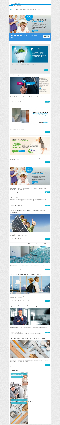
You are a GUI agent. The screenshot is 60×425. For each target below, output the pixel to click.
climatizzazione (13, 12)
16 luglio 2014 (17, 131)
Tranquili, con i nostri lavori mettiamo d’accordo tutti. (26, 274)
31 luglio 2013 (17, 205)
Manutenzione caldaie (31, 9)
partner (20, 12)
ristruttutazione (25, 300)
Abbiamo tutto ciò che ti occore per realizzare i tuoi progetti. (28, 338)
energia (39, 9)
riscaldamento (25, 269)
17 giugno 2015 (17, 101)
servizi (20, 9)
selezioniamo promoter (17, 75)
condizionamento (20, 333)
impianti (24, 9)
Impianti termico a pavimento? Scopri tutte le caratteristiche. (28, 244)
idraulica (22, 131)
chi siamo (16, 9)
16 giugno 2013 (17, 269)
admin (14, 69)
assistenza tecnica (14, 333)
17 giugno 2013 (17, 238)
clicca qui (46, 36)
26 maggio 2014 (18, 69)
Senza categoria (30, 269)
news (23, 69)
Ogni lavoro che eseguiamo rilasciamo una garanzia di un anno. (29, 306)
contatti (24, 12)
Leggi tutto (46, 69)
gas (23, 333)
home (11, 9)
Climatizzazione (15, 197)
